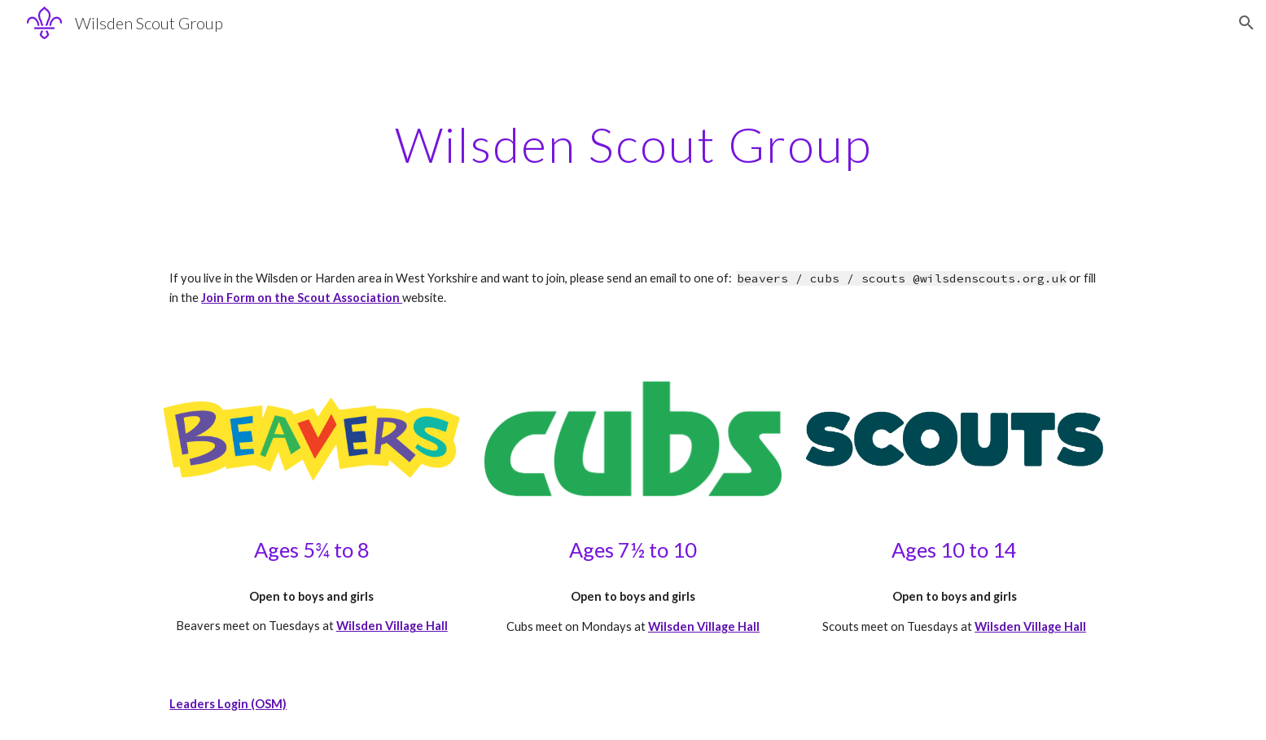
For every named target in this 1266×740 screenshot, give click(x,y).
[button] (1246, 22)
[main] (632, 144)
